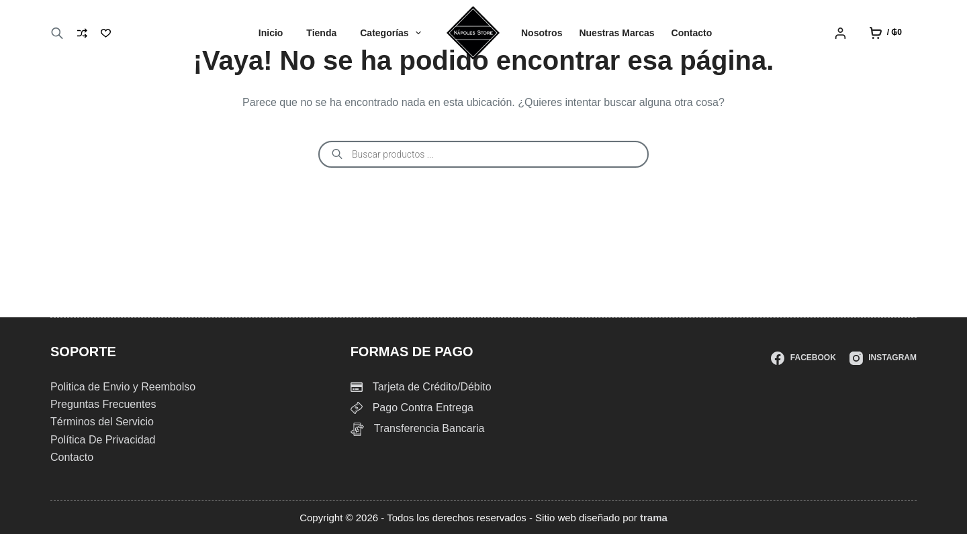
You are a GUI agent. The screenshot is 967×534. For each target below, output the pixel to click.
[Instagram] (883, 358)
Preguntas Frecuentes (103, 404)
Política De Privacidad (103, 439)
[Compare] (82, 33)
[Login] (840, 33)
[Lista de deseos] (106, 33)
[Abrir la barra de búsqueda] (57, 33)
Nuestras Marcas (616, 33)
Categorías (393, 33)
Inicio (271, 33)
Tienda (321, 33)
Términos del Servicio (102, 421)
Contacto (692, 33)
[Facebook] (803, 358)
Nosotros (541, 33)
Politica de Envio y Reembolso (122, 386)
